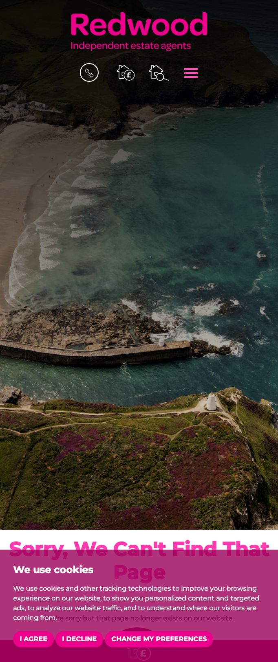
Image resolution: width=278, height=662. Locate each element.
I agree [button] (33, 639)
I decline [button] (79, 639)
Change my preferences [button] (159, 639)
